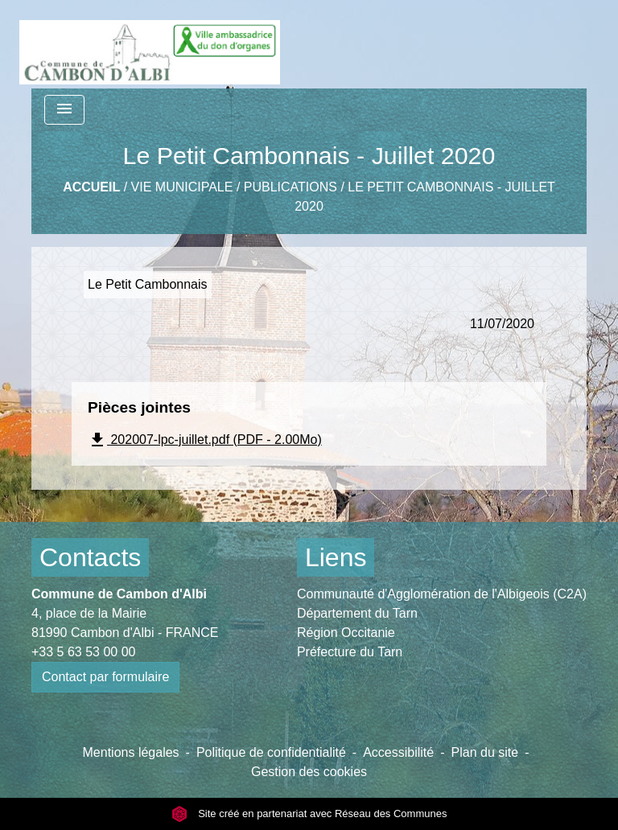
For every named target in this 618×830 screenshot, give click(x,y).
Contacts (90, 557)
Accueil (91, 187)
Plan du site (485, 752)
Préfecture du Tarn (349, 652)
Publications (290, 187)
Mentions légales (131, 752)
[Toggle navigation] (64, 110)
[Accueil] (149, 44)
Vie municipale (182, 187)
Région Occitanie (346, 632)
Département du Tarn (357, 613)
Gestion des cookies (309, 772)
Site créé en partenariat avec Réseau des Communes (309, 813)
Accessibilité (398, 752)
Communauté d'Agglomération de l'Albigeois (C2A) (442, 594)
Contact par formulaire (105, 677)
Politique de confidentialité (271, 752)
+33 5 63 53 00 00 (83, 652)
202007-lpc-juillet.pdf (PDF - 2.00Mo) (205, 440)
